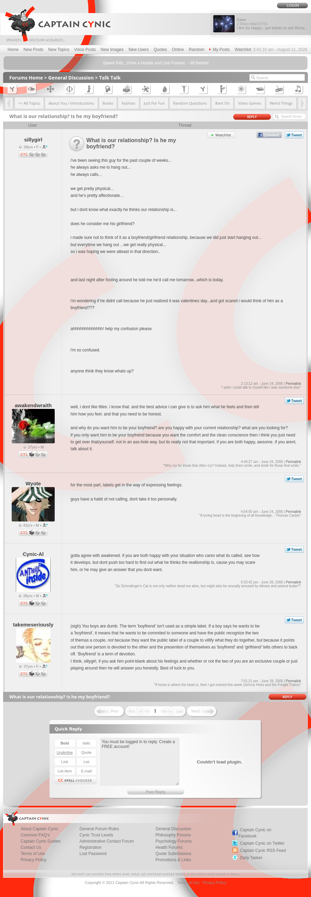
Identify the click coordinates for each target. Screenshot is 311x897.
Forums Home (26, 77)
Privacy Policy (33, 859)
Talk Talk (110, 77)
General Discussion (71, 77)
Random (196, 49)
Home (13, 49)
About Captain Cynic (39, 828)
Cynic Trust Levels (96, 835)
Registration (90, 847)
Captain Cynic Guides (41, 841)
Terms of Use (33, 853)
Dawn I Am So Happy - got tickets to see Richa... (272, 24)
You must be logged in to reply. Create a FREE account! (139, 761)
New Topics (58, 49)
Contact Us (31, 847)
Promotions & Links (173, 859)
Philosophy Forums (173, 835)
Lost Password (93, 853)
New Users (139, 49)
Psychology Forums (174, 841)
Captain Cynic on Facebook (254, 832)
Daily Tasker (251, 857)
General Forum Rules (99, 828)
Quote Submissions (173, 853)
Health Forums (169, 847)
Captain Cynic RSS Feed (263, 850)
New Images (112, 49)
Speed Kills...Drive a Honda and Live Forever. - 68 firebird (155, 63)
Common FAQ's (35, 835)
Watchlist (243, 49)
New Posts (33, 49)
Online (178, 49)
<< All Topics (29, 103)
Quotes (160, 49)
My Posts (219, 49)
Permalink (293, 384)
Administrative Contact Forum (106, 841)
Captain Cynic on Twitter (262, 843)
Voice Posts (85, 49)
